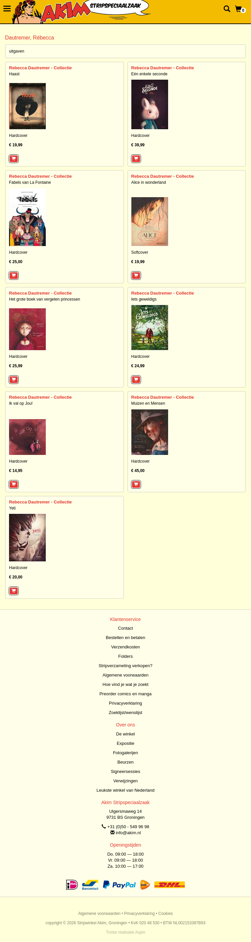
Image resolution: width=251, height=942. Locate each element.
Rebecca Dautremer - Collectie (40, 67)
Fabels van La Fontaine (30, 182)
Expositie (125, 743)
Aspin (140, 932)
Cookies (165, 913)
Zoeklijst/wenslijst (125, 712)
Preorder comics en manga (125, 693)
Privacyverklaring (125, 703)
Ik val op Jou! (21, 403)
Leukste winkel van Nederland (125, 790)
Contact (125, 628)
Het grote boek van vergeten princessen (44, 299)
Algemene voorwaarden (125, 675)
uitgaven (16, 51)
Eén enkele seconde (149, 74)
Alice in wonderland (148, 182)
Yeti (12, 508)
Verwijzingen (125, 780)
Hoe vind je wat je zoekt (125, 684)
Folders (125, 656)
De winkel (125, 733)
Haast (14, 74)
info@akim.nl (128, 832)
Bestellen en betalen (125, 637)
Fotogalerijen (125, 752)
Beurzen (125, 762)
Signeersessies (125, 771)
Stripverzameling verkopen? (125, 665)
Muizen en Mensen (148, 403)
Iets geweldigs (144, 299)
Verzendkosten (125, 646)
